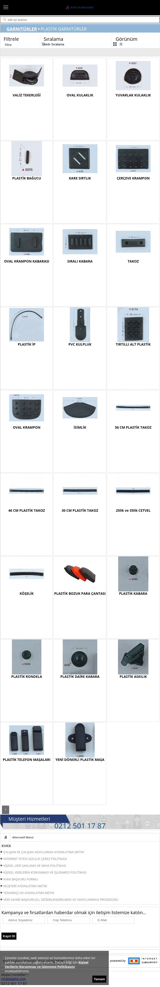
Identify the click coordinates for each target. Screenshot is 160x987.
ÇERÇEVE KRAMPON (133, 178)
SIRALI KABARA (80, 261)
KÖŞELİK (27, 593)
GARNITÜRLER (22, 29)
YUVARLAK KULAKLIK (133, 95)
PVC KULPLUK (79, 344)
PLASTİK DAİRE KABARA (80, 676)
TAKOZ (133, 261)
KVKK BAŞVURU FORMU (20, 879)
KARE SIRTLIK (80, 178)
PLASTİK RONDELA (26, 676)
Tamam (99, 979)
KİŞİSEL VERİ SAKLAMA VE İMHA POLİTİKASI (34, 865)
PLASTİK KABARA (133, 593)
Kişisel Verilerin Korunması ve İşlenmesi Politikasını (46, 964)
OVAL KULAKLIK (80, 95)
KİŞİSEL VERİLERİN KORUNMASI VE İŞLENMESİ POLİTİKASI (45, 872)
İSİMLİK (80, 427)
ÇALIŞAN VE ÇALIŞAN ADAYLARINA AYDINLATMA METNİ (43, 852)
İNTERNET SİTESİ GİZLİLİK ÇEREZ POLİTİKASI (35, 859)
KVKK (6, 845)
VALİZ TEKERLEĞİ (27, 95)
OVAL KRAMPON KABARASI (26, 261)
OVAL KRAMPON (26, 427)
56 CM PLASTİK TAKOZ (133, 427)
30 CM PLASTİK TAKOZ (80, 510)
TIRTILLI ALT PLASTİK (133, 344)
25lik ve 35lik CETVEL (133, 510)
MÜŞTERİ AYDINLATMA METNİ (25, 886)
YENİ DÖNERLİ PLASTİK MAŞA (80, 759)
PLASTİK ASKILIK (133, 676)
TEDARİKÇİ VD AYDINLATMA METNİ (28, 893)
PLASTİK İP (27, 344)
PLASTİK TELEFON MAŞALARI (27, 759)
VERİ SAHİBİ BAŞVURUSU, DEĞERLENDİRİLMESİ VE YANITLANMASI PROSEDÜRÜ (60, 899)
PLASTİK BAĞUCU (26, 178)
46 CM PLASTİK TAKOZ (26, 510)
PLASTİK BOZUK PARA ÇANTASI (80, 593)
